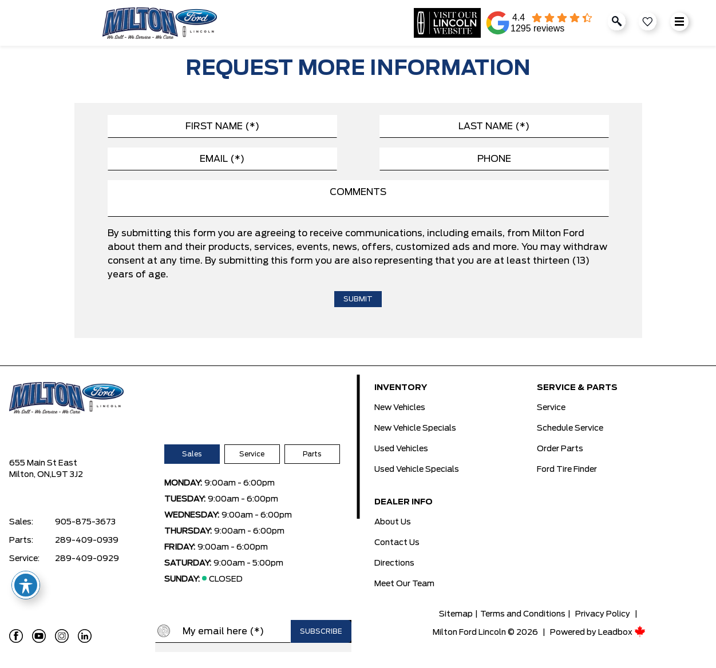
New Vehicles (399, 408)
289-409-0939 (86, 540)
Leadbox (622, 633)
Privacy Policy (602, 614)
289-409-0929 (87, 559)
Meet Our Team (404, 584)
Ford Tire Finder (567, 470)
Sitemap (456, 614)
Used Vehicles (401, 449)
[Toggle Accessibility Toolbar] (25, 585)
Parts (312, 454)
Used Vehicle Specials (416, 470)
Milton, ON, (30, 475)
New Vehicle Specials (415, 428)
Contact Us (397, 543)
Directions (394, 563)
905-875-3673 (85, 522)
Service (251, 454)
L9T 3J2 (67, 475)
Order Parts (560, 449)
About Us (392, 522)
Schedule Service (570, 428)
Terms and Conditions (522, 614)
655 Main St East (43, 463)
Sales (191, 454)
